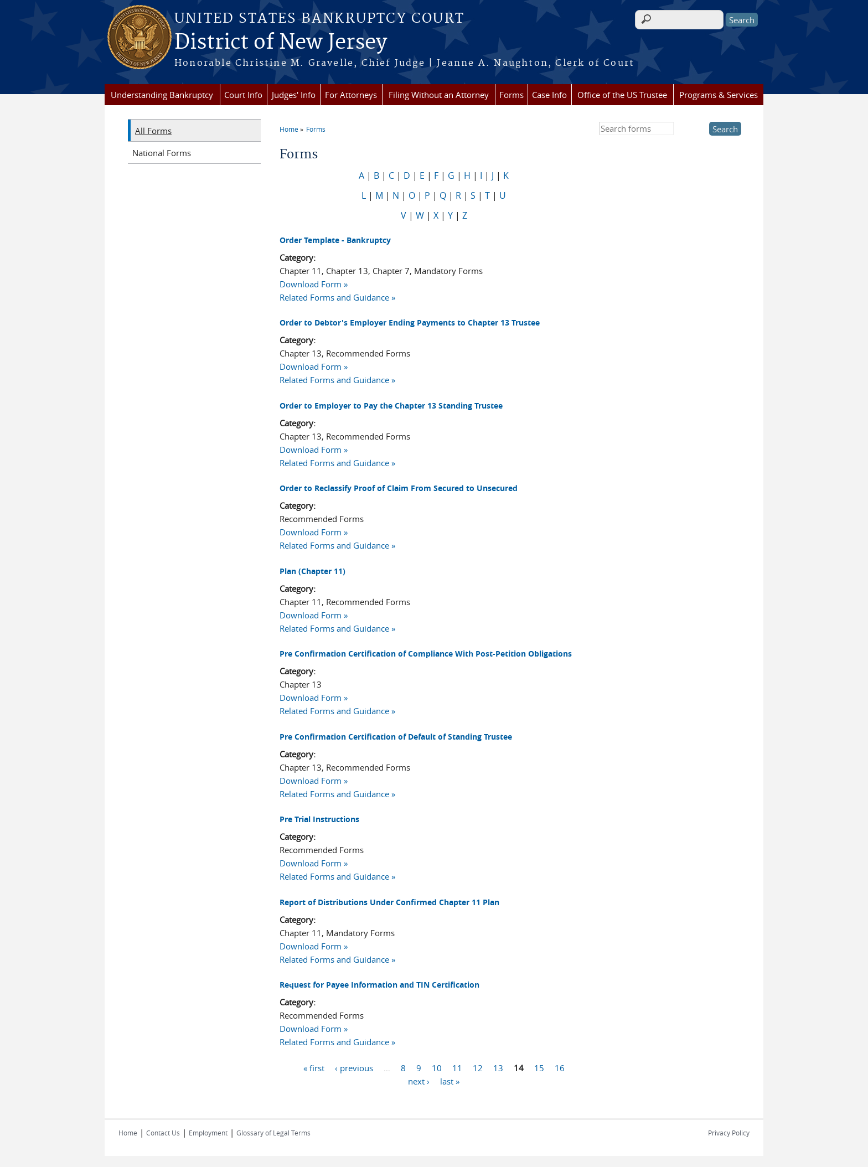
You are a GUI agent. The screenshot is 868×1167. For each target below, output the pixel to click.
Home (289, 129)
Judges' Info (294, 94)
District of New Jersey (280, 42)
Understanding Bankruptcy (162, 94)
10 (437, 1067)
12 (478, 1067)
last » (449, 1081)
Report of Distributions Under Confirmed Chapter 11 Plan (389, 902)
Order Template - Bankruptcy (335, 240)
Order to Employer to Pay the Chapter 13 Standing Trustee (391, 405)
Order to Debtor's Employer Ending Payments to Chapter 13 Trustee (410, 322)
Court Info (243, 94)
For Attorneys (351, 94)
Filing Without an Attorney (439, 94)
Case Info (549, 94)
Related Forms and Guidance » (337, 297)
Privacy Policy (729, 1132)
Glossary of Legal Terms (273, 1132)
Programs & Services (718, 94)
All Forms (153, 130)
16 (560, 1067)
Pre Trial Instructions (319, 819)
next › (419, 1081)
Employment (208, 1132)
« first (313, 1067)
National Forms (161, 152)
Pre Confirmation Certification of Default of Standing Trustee (396, 736)
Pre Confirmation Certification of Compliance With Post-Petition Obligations (426, 653)
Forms (511, 94)
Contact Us (163, 1132)
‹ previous (354, 1067)
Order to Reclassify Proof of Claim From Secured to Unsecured (399, 488)
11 (457, 1067)
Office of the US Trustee (622, 94)
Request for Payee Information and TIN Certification (379, 984)
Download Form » (314, 284)
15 (539, 1067)
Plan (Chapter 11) (312, 571)
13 (498, 1067)
